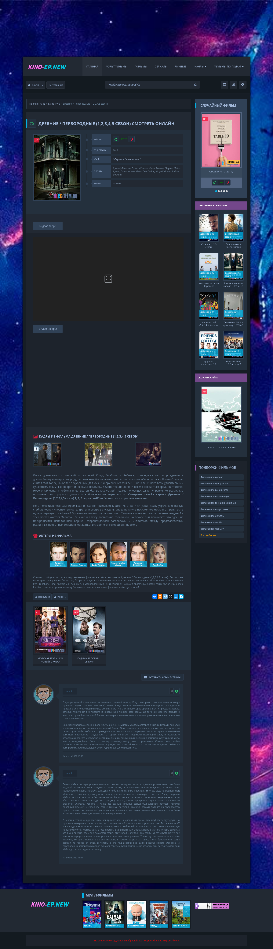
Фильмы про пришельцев (215, 496)
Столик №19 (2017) (221, 171)
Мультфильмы (116, 66)
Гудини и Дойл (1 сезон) (88, 659)
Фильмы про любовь (212, 516)
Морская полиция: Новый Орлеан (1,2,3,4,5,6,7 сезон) (50, 659)
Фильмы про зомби (211, 522)
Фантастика (132, 159)
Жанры (200, 66)
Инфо (60, 596)
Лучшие (180, 66)
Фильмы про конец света (214, 490)
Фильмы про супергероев (215, 483)
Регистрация (56, 85)
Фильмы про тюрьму (212, 528)
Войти (35, 85)
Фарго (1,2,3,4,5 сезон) (221, 447)
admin (69, 691)
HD (36, 140)
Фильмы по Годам (229, 66)
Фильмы (141, 66)
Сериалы (161, 66)
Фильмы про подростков (214, 509)
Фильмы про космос (212, 477)
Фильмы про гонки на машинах (218, 502)
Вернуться (42, 596)
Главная (92, 66)
